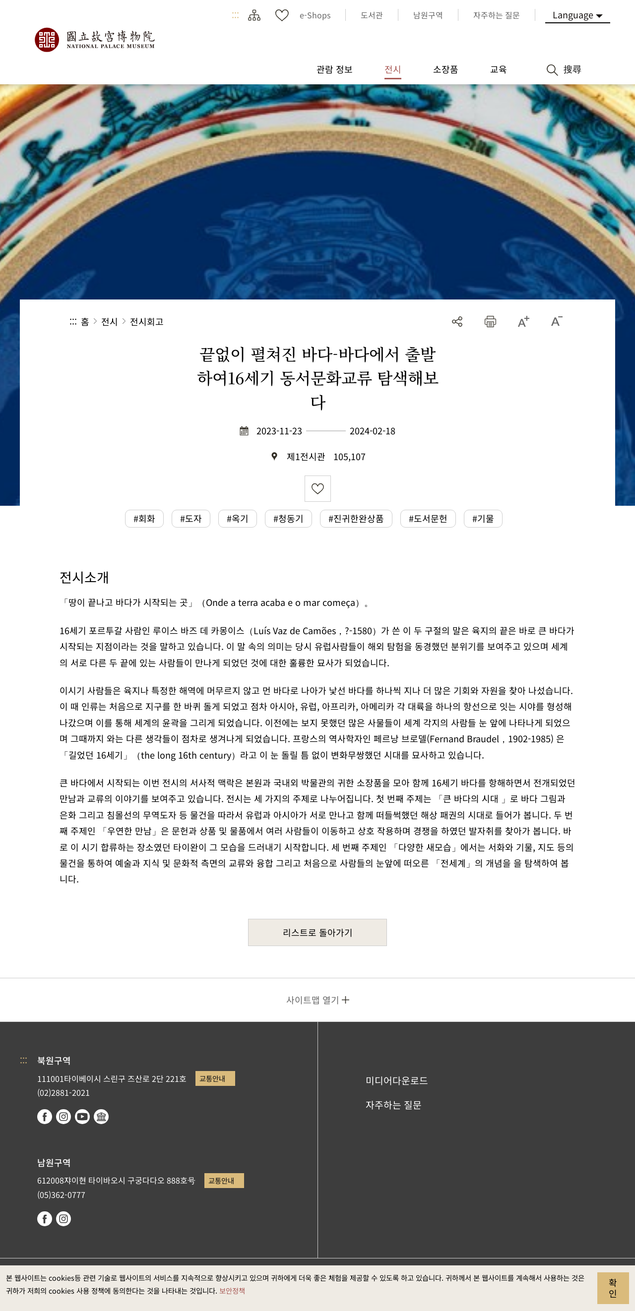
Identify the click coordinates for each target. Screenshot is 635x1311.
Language (573, 14)
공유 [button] (457, 321)
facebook (44, 1116)
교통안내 (212, 1078)
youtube (82, 1116)
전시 (109, 321)
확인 (613, 1288)
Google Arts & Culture (101, 1116)
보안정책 (232, 1290)
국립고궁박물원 (94, 40)
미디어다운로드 (397, 1080)
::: (235, 14)
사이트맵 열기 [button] (312, 999)
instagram (63, 1116)
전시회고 (147, 321)
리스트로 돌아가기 (318, 932)
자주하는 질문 (394, 1105)
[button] (490, 321)
